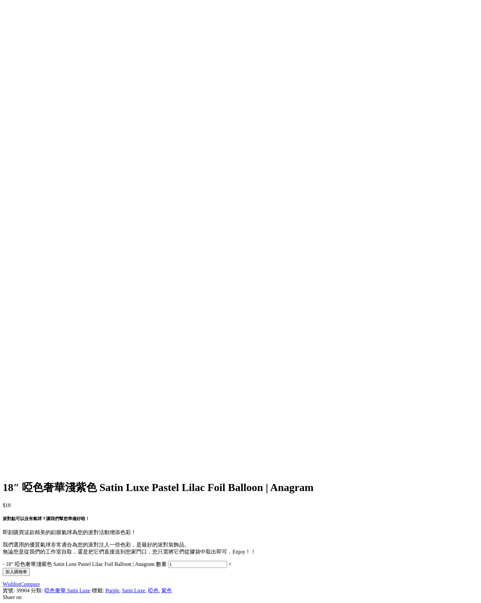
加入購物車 (16, 571)
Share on (12, 597)
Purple (112, 590)
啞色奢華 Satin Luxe (67, 590)
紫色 (166, 590)
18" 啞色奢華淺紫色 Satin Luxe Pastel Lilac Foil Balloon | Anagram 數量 (86, 564)
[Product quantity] (197, 564)
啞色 (153, 590)
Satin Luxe (133, 590)
